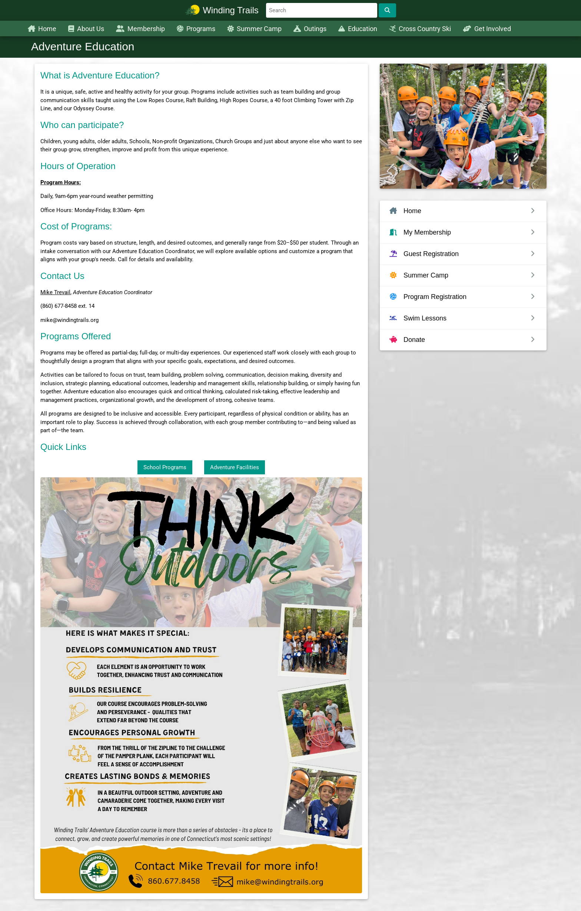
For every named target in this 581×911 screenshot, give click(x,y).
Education (357, 29)
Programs (196, 29)
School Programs (164, 467)
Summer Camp (254, 29)
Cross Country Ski (420, 29)
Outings (309, 29)
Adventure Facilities (234, 467)
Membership (140, 29)
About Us (86, 29)
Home (42, 29)
